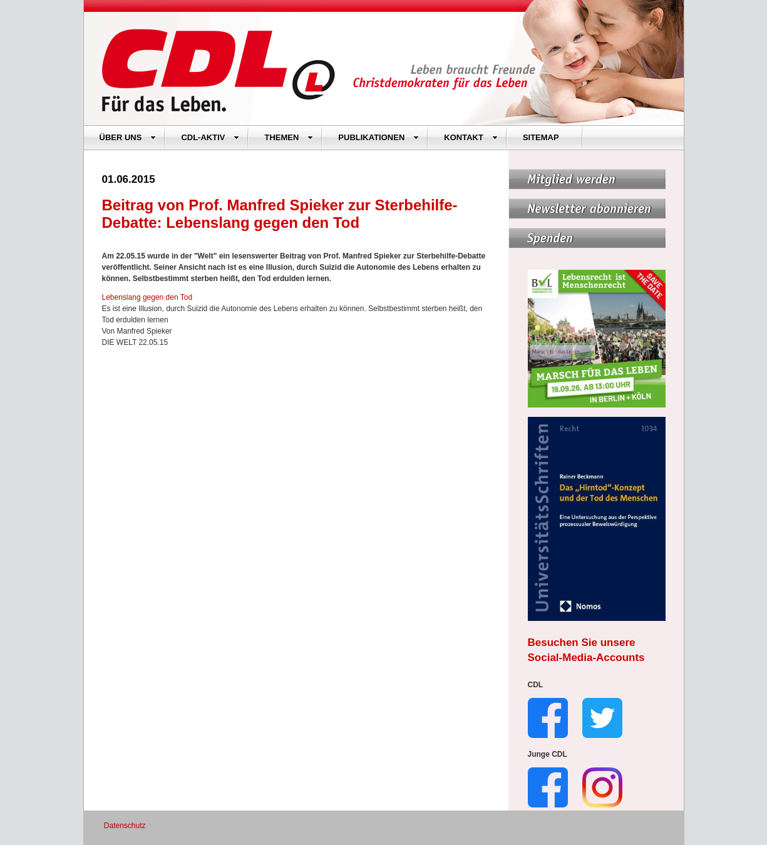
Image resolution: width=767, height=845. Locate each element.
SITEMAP (541, 137)
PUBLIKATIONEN (378, 137)
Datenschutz (125, 825)
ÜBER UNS (128, 137)
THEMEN (288, 137)
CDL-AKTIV (210, 137)
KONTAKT (471, 137)
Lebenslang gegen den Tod (147, 297)
